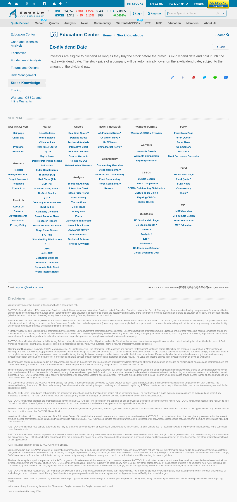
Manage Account (18, 174)
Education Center (23, 34)
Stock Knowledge (25, 83)
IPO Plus (47, 234)
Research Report (47, 220)
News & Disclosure (78, 225)
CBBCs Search (146, 179)
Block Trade (78, 206)
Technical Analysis (78, 142)
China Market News (110, 147)
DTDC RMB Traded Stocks (47, 160)
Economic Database (47, 262)
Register (18, 169)
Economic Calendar (47, 257)
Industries (47, 165)
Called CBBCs (146, 202)
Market (146, 229)
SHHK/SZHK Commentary (109, 174)
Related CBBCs (78, 160)
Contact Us (18, 188)
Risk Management (23, 75)
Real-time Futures (47, 147)
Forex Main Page (183, 133)
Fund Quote (183, 179)
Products (18, 147)
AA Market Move (78, 230)
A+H (47, 244)
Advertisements (18, 215)
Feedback (18, 183)
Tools (184, 193)
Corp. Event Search (47, 230)
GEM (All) (47, 183)
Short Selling (47, 207)
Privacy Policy (18, 225)
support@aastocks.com (29, 287)
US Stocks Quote (146, 225)
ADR (47, 248)
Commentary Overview (110, 165)
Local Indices (47, 133)
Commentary (183, 147)
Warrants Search (146, 151)
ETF (47, 197)
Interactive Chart (78, 147)
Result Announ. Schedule (46, 225)
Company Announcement (46, 202)
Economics (18, 53)
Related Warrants (78, 156)
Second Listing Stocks (47, 188)
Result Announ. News (47, 216)
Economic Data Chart (47, 267)
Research (109, 188)
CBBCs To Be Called (146, 192)
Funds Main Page (183, 174)
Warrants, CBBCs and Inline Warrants (26, 99)
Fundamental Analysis (26, 60)
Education (18, 151)
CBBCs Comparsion (146, 183)
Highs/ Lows (47, 156)
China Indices (47, 142)
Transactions (78, 202)
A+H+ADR (47, 253)
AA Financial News (109, 133)
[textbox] (195, 13)
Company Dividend (47, 211)
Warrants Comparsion (146, 156)
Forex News (183, 142)
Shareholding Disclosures (47, 239)
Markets (183, 151)
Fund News (183, 183)
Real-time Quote (78, 133)
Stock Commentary (110, 169)
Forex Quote (184, 137)
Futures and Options (25, 68)
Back (221, 46)
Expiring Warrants (146, 160)
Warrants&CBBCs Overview (146, 133)
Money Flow (78, 211)
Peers (78, 216)
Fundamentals (79, 234)
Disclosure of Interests (78, 220)
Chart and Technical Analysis (25, 43)
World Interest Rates (47, 271)
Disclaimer (18, 220)
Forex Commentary (110, 183)
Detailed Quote (78, 137)
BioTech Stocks (47, 193)
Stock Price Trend (78, 193)
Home (107, 35)
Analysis (146, 234)
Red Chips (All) (47, 179)
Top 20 (47, 151)
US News (146, 243)
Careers (18, 211)
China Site (18, 137)
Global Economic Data (146, 252)
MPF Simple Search (183, 215)
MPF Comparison (183, 220)
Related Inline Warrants (78, 165)
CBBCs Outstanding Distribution (146, 188)
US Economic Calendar (146, 248)
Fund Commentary (109, 179)
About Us (18, 206)
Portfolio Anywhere (78, 243)
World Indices (47, 137)
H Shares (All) (47, 174)
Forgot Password (18, 179)
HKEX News (110, 142)
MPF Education (183, 225)
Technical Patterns (78, 239)
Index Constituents (47, 170)
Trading (16, 90)
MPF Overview (183, 211)
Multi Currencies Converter (183, 156)
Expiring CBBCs (146, 197)
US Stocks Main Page (146, 220)
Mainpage (18, 133)
